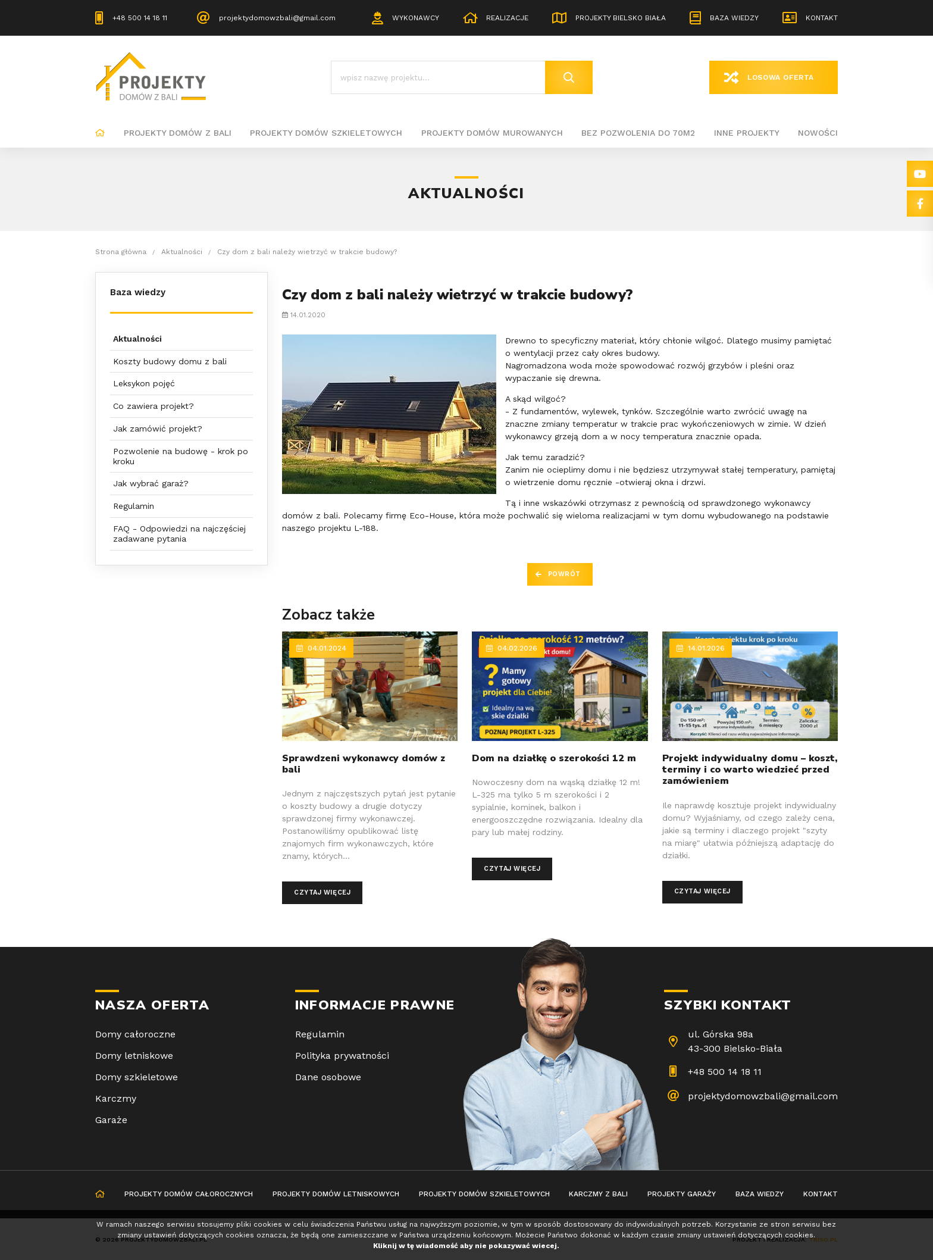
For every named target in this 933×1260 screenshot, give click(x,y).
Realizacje (507, 18)
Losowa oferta (780, 77)
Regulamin (133, 506)
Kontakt (822, 18)
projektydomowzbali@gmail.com (277, 18)
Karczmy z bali (598, 1194)
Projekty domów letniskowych (336, 1194)
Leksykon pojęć (144, 383)
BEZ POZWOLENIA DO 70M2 (638, 132)
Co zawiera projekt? (153, 406)
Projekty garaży (681, 1194)
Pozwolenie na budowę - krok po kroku (180, 456)
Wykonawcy (415, 18)
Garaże (111, 1119)
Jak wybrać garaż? (151, 483)
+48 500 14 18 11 (139, 18)
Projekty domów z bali (177, 132)
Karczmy (115, 1098)
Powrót (564, 574)
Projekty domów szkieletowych (326, 132)
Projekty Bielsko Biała (620, 18)
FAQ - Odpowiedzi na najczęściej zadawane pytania (179, 533)
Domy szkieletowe (136, 1077)
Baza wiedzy (734, 18)
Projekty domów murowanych (492, 132)
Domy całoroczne (135, 1034)
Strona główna (100, 133)
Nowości (818, 132)
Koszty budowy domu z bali (170, 361)
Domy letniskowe (134, 1055)
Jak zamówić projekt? (157, 428)
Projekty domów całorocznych (188, 1194)
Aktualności (137, 338)
